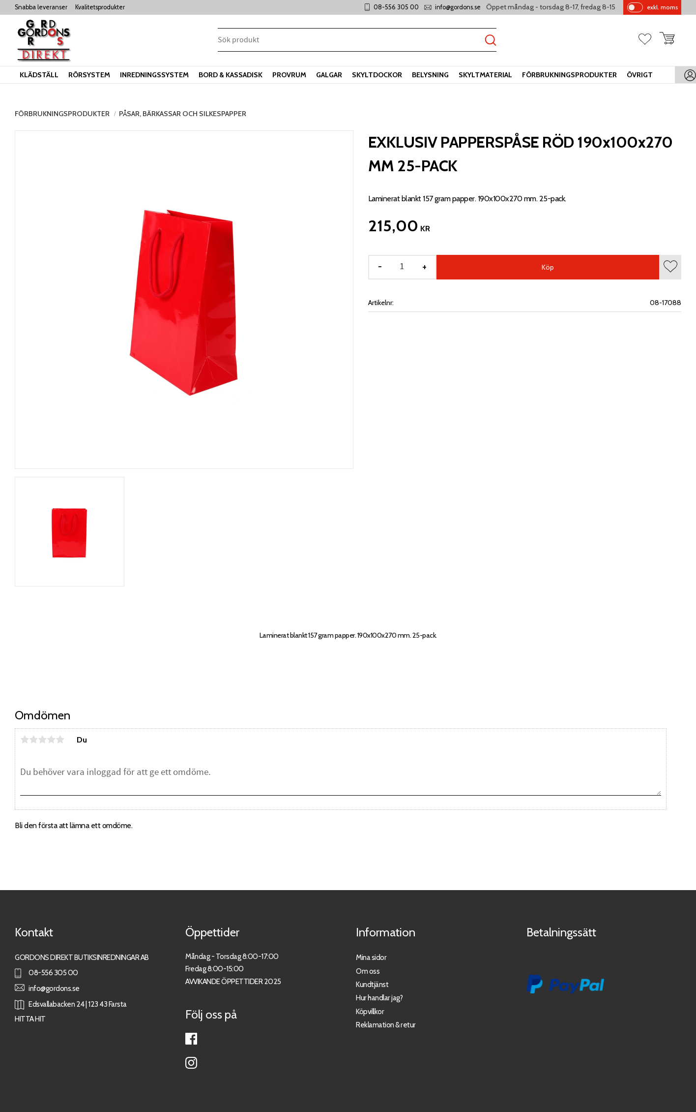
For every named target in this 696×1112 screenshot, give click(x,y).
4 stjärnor (51, 739)
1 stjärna (24, 739)
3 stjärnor (42, 739)
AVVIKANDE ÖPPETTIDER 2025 (233, 981)
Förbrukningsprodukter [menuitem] (569, 74)
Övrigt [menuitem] (640, 74)
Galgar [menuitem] (329, 74)
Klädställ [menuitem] (39, 74)
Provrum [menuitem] (289, 74)
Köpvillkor (370, 1011)
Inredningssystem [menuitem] (154, 74)
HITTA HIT (30, 1018)
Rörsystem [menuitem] (89, 74)
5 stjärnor (60, 739)
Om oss (367, 971)
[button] (648, 39)
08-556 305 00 (396, 7)
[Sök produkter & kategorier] (351, 40)
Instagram (191, 1063)
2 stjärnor (33, 739)
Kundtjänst (372, 984)
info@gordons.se (458, 7)
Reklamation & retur (386, 1024)
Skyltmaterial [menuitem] (485, 74)
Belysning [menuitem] (430, 74)
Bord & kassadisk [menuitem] (230, 74)
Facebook (191, 1039)
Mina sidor (371, 957)
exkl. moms (662, 7)
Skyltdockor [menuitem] (377, 74)
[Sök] (490, 40)
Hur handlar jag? (379, 997)
